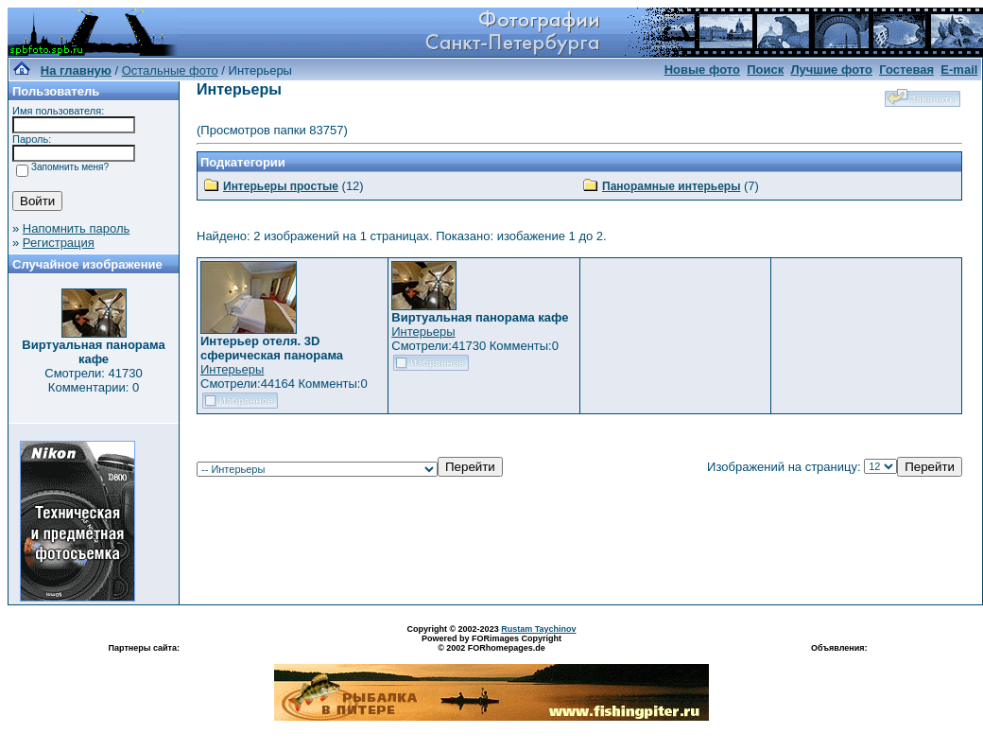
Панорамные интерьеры (671, 186)
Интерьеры (232, 369)
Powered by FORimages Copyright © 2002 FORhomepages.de (491, 643)
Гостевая (906, 69)
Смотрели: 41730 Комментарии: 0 (93, 380)
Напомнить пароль (76, 228)
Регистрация (59, 243)
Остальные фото (170, 70)
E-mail (958, 69)
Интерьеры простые (280, 186)
